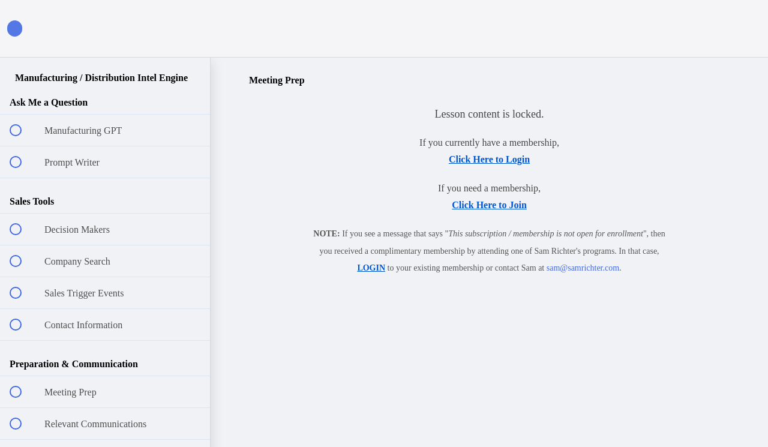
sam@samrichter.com (583, 267)
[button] (188, 28)
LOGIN (371, 267)
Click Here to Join (489, 205)
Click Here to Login (489, 159)
